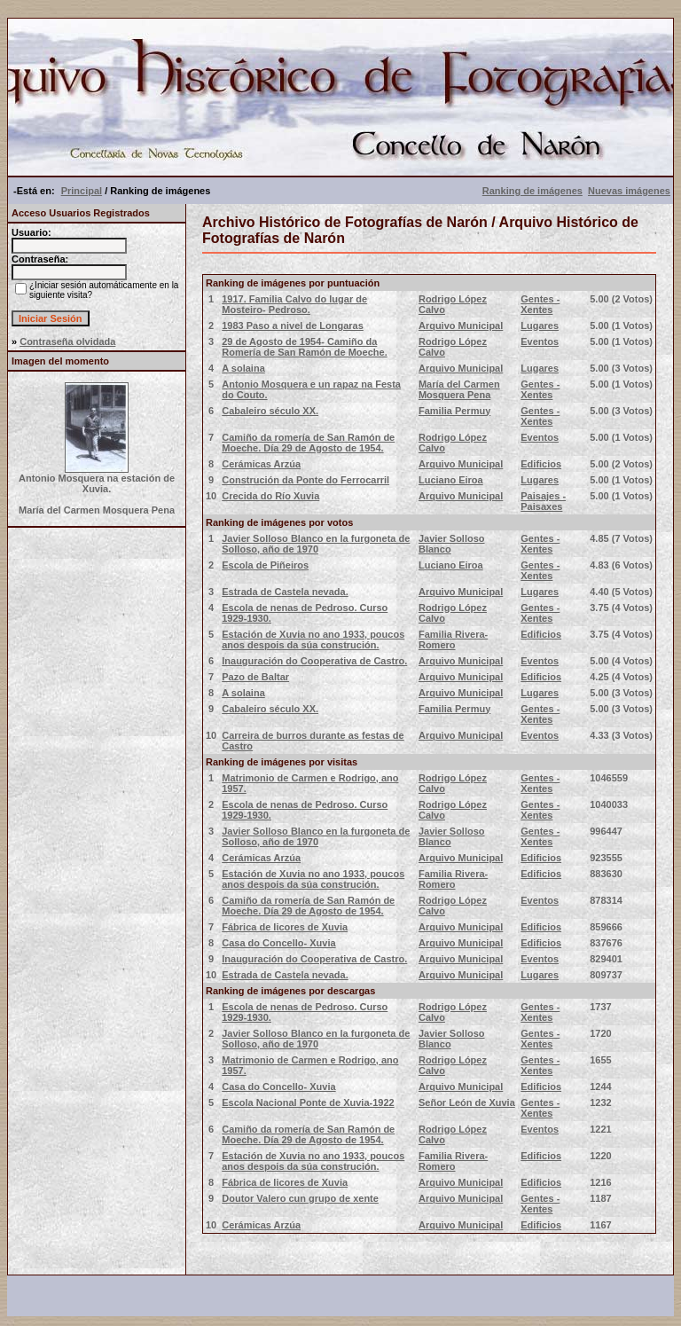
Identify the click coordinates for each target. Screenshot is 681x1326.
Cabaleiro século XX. (270, 410)
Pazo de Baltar (255, 676)
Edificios (541, 464)
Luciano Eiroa (451, 480)
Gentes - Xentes (540, 304)
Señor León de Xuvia (467, 1102)
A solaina (243, 368)
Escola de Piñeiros (265, 565)
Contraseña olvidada (67, 341)
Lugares (540, 325)
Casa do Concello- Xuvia (278, 943)
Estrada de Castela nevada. (285, 591)
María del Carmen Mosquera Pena (459, 389)
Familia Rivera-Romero (453, 639)
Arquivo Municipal (461, 325)
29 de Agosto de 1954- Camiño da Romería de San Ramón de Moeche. (304, 346)
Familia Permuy (454, 410)
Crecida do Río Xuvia (270, 495)
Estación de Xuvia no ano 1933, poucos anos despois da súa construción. (313, 639)
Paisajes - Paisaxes (543, 501)
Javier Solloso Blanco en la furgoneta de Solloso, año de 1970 (316, 543)
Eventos (540, 341)
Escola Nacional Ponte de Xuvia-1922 (308, 1102)
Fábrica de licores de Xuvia (285, 927)
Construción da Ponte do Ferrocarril (305, 480)
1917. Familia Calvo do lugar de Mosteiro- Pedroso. (294, 304)
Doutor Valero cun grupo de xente (300, 1198)
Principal (81, 190)
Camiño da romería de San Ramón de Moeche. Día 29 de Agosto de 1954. (308, 442)
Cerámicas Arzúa (261, 464)
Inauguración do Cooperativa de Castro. (314, 660)
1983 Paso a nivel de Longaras (293, 325)
